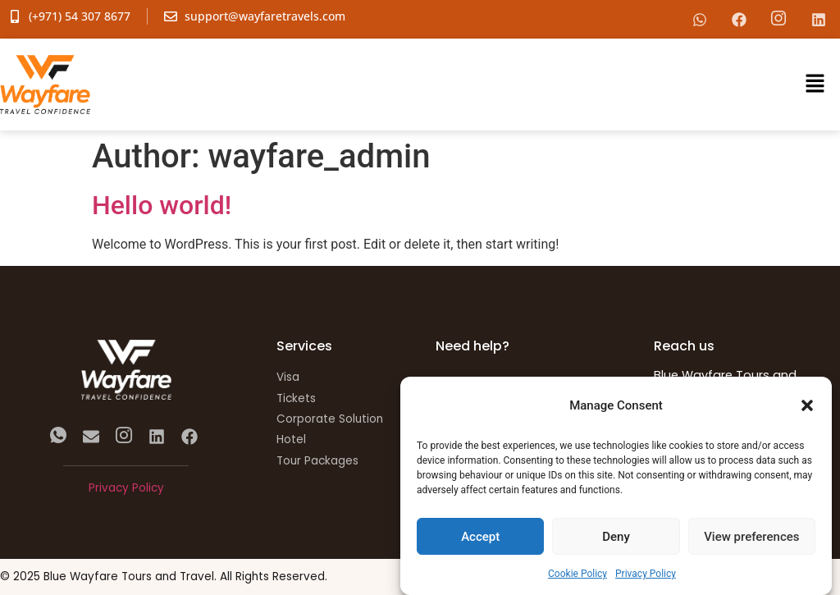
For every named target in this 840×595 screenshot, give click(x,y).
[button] (807, 405)
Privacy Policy (645, 573)
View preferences (751, 536)
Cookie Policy (577, 573)
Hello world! (161, 205)
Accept (480, 536)
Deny (616, 536)
